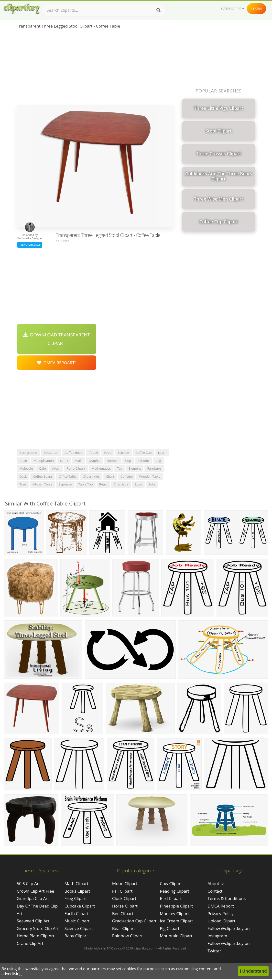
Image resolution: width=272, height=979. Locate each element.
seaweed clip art (33, 921)
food (107, 452)
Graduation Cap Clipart (134, 921)
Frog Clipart (76, 898)
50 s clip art (28, 883)
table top (85, 484)
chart (110, 476)
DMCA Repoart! (56, 362)
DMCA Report (220, 906)
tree (23, 484)
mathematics (101, 468)
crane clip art (30, 943)
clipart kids (91, 476)
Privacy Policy (220, 913)
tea (119, 468)
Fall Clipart (122, 891)
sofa (152, 484)
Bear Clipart (123, 928)
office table (67, 476)
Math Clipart (76, 883)
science (123, 452)
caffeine (126, 476)
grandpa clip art (33, 898)
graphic (94, 460)
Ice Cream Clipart (176, 921)
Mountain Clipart (176, 936)
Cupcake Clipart (80, 906)
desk (23, 476)
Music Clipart (77, 921)
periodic (143, 460)
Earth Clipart (77, 913)
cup (128, 460)
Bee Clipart (122, 913)
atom (56, 468)
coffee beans (43, 476)
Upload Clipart (221, 921)
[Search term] (104, 10)
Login (256, 8)
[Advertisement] (95, 68)
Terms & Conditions (226, 898)
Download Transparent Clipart (56, 339)
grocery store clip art (38, 928)
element (135, 468)
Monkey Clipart (174, 913)
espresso (65, 484)
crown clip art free (35, 891)
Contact (214, 891)
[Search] (158, 10)
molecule (26, 468)
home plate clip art (35, 936)
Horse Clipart (125, 906)
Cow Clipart (171, 883)
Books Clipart (77, 891)
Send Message (29, 244)
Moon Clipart (124, 883)
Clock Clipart (124, 898)
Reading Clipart (174, 891)
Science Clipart (79, 928)
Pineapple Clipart (176, 906)
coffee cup (143, 452)
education (51, 452)
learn (162, 452)
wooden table (149, 476)
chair (23, 460)
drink (64, 460)
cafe (42, 468)
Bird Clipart (171, 898)
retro (103, 484)
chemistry (121, 484)
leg (158, 460)
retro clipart (75, 468)
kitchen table (43, 484)
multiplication (43, 460)
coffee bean (74, 452)
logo (138, 484)
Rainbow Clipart (127, 936)
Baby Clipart (76, 936)
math (78, 460)
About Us (216, 883)
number (113, 460)
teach (93, 452)
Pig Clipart (169, 928)
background (28, 452)
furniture (154, 468)
